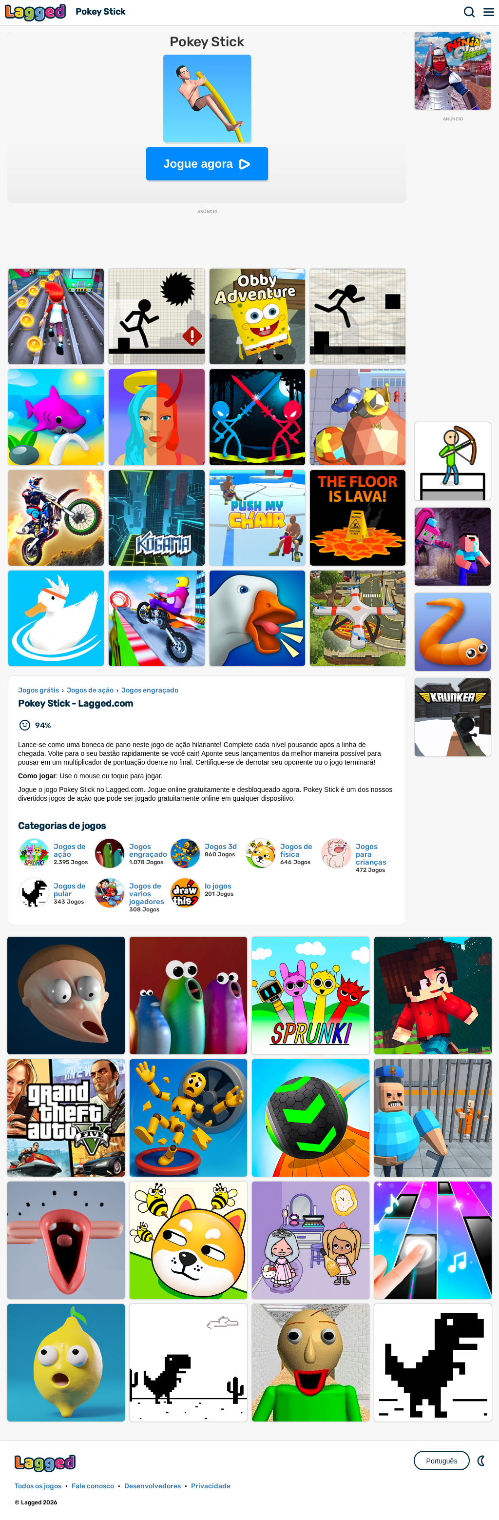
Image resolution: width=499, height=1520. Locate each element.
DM (482, 1460)
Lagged (36, 12)
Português (442, 1461)
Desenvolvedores (152, 1486)
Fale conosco (93, 1486)
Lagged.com (46, 1463)
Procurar (470, 12)
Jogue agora (198, 163)
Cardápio (489, 12)
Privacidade (210, 1486)
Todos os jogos (38, 1486)
